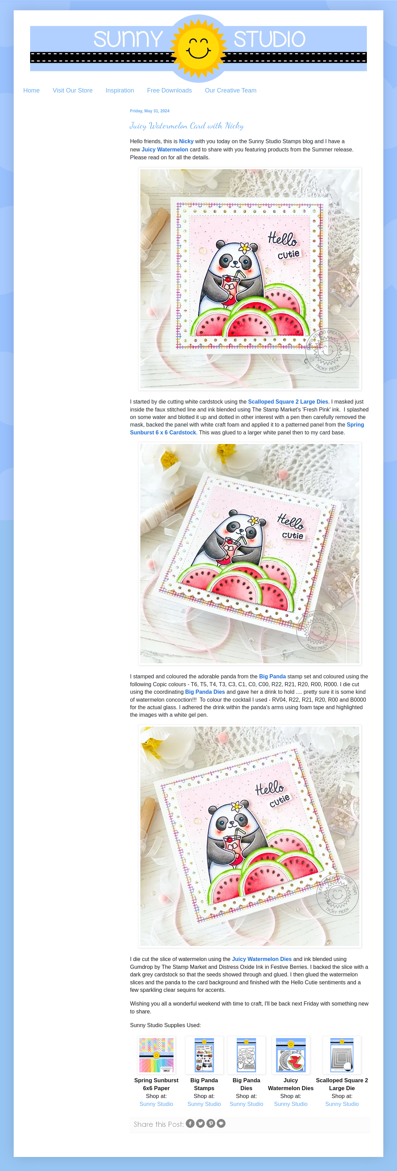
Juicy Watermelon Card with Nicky (187, 125)
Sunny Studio (156, 1104)
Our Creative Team (231, 90)
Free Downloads (169, 90)
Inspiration (120, 90)
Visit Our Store (73, 90)
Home (31, 90)
